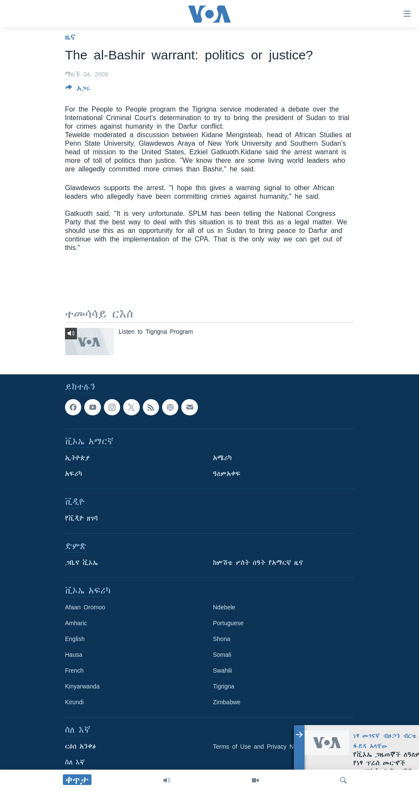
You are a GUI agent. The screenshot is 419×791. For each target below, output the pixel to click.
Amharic (76, 623)
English (75, 639)
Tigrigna (223, 686)
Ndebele (224, 607)
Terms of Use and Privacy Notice (260, 746)
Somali (222, 655)
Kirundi (74, 702)
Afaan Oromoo (85, 607)
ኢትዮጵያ (77, 458)
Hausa (73, 655)
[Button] (78, 90)
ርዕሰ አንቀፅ (80, 746)
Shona (221, 639)
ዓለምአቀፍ (227, 474)
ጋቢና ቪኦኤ (81, 563)
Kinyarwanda (82, 686)
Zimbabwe (227, 702)
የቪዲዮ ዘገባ (81, 518)
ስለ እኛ (75, 762)
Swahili (222, 670)
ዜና (70, 37)
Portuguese (228, 623)
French (74, 670)
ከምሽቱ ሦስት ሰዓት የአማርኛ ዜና (258, 563)
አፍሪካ (73, 474)
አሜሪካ (222, 458)
